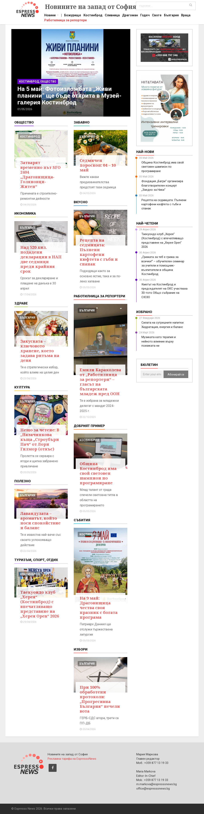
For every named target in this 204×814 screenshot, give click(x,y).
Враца (185, 15)
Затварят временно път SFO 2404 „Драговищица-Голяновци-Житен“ (40, 174)
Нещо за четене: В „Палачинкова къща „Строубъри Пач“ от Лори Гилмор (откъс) (39, 439)
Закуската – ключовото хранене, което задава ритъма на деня (39, 350)
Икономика (25, 213)
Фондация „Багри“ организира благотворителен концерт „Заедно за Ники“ (162, 185)
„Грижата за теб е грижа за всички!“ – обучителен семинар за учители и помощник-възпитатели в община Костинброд (162, 265)
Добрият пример (89, 426)
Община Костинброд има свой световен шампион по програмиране (98, 473)
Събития (82, 520)
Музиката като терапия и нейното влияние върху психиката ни (158, 341)
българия (27, 227)
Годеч (145, 15)
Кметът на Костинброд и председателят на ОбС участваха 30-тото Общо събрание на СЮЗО (164, 291)
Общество (24, 122)
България (171, 15)
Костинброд (92, 15)
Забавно (81, 122)
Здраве (21, 303)
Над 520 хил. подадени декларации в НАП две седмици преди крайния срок (41, 259)
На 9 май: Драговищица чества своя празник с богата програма (99, 607)
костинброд (30, 136)
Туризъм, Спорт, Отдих (36, 560)
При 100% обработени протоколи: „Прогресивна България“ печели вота (100, 699)
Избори (80, 649)
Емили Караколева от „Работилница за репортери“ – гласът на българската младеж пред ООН (100, 381)
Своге (157, 15)
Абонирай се (176, 374)
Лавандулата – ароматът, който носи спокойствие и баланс (40, 520)
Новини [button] (50, 15)
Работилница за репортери (65, 20)
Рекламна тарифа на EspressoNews (72, 759)
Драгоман (130, 15)
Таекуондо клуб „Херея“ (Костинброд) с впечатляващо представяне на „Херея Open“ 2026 (39, 604)
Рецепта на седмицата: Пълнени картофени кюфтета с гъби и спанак (99, 252)
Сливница (112, 15)
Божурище (72, 15)
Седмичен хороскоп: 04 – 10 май (98, 165)
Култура (22, 387)
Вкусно (80, 202)
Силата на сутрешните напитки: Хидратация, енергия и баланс (162, 325)
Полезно (22, 481)
